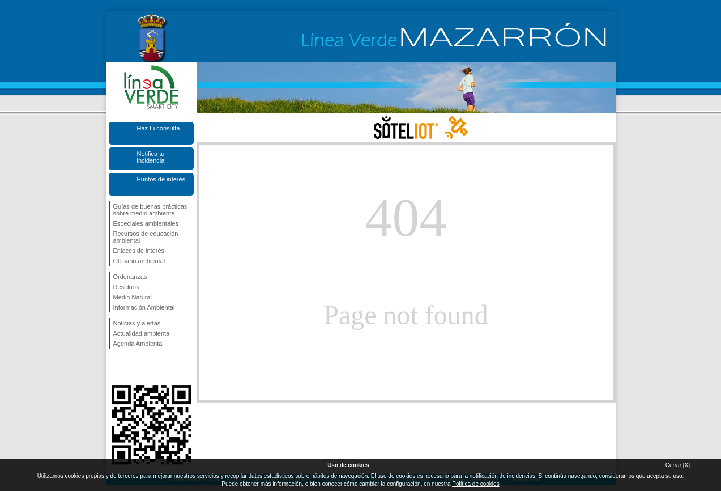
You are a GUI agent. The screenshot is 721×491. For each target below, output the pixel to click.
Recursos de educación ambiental (145, 237)
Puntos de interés (161, 179)
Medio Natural (132, 297)
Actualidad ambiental (142, 333)
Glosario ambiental (139, 260)
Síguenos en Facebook (115, 367)
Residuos (126, 286)
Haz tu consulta (158, 128)
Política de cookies (475, 484)
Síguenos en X (134, 367)
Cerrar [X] (677, 465)
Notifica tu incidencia (151, 157)
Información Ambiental (144, 307)
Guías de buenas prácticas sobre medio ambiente (150, 210)
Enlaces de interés (139, 250)
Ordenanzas (130, 276)
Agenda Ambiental (138, 343)
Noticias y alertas (137, 323)
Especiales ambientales (146, 223)
